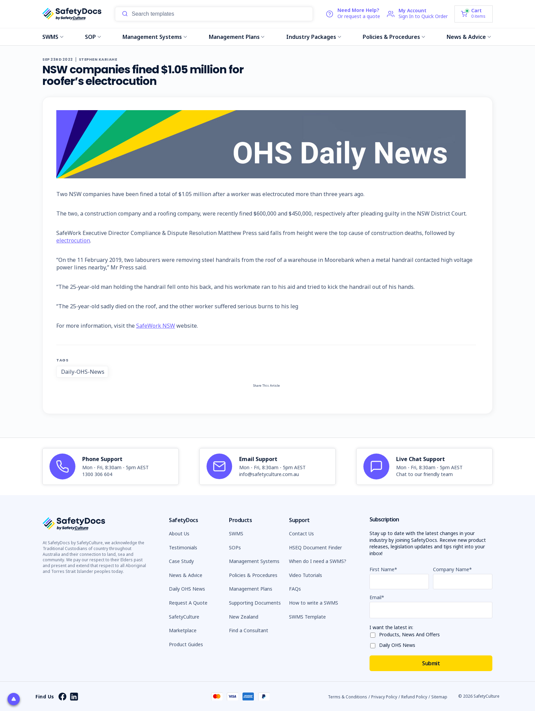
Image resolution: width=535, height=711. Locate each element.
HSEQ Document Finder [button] (315, 547)
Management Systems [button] (254, 561)
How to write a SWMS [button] (313, 602)
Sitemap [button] (439, 697)
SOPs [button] (235, 547)
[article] (110, 466)
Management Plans (237, 37)
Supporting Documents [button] (255, 602)
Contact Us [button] (301, 533)
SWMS (52, 37)
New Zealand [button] (243, 616)
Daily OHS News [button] (187, 589)
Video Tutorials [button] (305, 575)
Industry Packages (313, 37)
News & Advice (469, 37)
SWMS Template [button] (307, 616)
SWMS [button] (236, 533)
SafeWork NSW (155, 325)
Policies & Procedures (394, 37)
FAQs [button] (295, 589)
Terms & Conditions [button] (347, 697)
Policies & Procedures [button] (253, 575)
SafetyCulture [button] (184, 616)
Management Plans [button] (250, 589)
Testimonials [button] (183, 547)
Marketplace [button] (183, 630)
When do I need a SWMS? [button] (317, 561)
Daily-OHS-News (82, 371)
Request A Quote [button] (188, 602)
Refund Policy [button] (414, 697)
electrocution (73, 240)
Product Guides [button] (186, 644)
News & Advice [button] (185, 575)
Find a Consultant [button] (248, 630)
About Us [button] (179, 533)
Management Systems (154, 37)
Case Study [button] (181, 561)
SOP (93, 37)
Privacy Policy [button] (384, 697)
